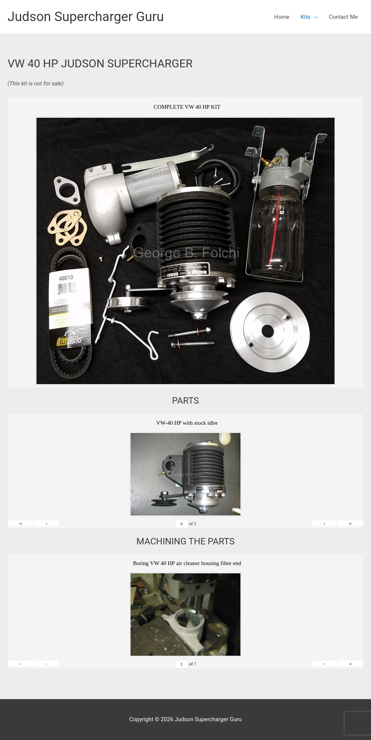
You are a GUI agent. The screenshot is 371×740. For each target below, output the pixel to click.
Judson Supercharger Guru (86, 16)
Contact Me (343, 17)
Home (281, 17)
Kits (305, 17)
